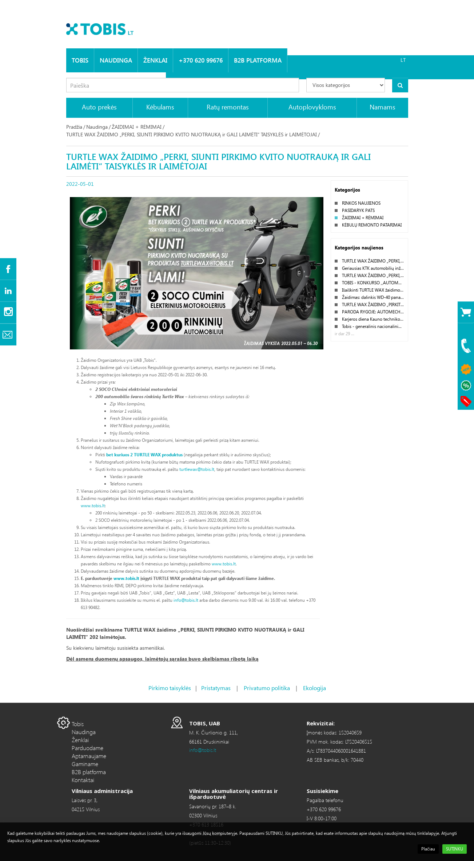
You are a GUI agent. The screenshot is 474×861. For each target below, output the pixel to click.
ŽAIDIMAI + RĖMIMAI (137, 126)
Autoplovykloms (312, 106)
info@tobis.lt (186, 600)
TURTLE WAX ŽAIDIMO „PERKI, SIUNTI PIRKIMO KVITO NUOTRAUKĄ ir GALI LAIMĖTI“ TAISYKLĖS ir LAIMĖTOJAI (191, 134)
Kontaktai (83, 780)
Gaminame (85, 764)
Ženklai (155, 60)
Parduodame (87, 748)
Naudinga (116, 60)
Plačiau (428, 849)
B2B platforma (258, 60)
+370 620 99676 (201, 60)
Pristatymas (216, 688)
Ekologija (314, 688)
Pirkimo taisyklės (169, 688)
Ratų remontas (228, 106)
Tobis (80, 60)
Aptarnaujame (89, 756)
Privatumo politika (267, 688)
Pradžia (74, 126)
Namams (382, 106)
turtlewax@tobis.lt (196, 469)
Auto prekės (99, 106)
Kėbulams (160, 106)
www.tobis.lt (93, 505)
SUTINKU (454, 849)
